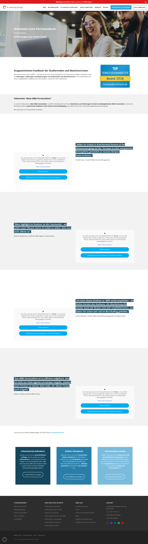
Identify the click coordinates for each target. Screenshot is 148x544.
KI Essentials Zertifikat (69, 7)
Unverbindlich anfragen (33, 475)
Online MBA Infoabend (52, 522)
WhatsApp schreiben (113, 515)
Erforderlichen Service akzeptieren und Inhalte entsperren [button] (43, 177)
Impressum (17, 535)
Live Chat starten (112, 518)
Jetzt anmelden (139, 7)
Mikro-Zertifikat (19, 516)
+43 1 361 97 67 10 (112, 512)
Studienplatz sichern (52, 525)
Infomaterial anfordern (121, 7)
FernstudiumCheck (57, 432)
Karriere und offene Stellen (85, 513)
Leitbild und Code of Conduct (86, 522)
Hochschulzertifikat (20, 513)
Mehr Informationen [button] (43, 167)
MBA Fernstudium (20, 506)
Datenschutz (27, 535)
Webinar (98, 7)
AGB (35, 535)
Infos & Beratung (86, 7)
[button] (4, 539)
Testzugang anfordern (115, 477)
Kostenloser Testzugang (53, 519)
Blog (77, 516)
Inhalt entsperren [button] (43, 171)
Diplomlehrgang (19, 510)
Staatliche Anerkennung (84, 519)
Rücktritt (41, 535)
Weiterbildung (53, 7)
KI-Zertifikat (18, 519)
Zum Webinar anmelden (74, 477)
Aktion (105, 7)
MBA (44, 7)
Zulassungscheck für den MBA (55, 516)
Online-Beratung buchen (53, 510)
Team (77, 510)
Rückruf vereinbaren (52, 513)
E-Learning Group (82, 506)
